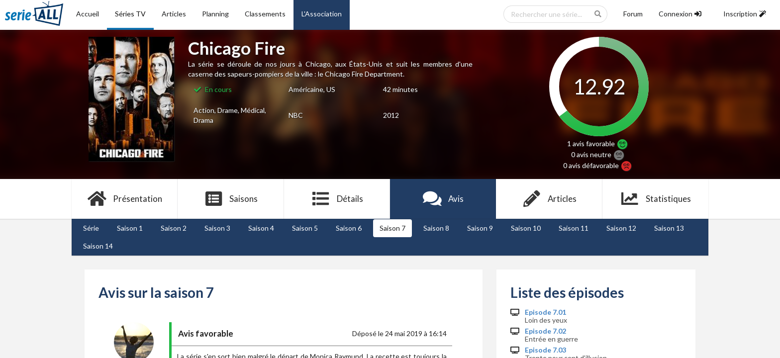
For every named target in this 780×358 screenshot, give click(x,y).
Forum (633, 13)
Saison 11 (573, 228)
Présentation (124, 198)
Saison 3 (217, 228)
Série (91, 228)
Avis (443, 198)
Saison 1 (130, 228)
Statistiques (655, 198)
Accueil (87, 13)
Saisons (231, 198)
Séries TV (130, 13)
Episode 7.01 (545, 312)
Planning (215, 13)
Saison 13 (669, 228)
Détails (337, 198)
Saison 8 (436, 228)
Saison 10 (526, 228)
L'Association (321, 13)
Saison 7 (392, 228)
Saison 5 (305, 228)
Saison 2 (174, 228)
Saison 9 (480, 228)
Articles (174, 13)
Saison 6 (349, 228)
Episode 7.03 (545, 350)
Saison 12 (621, 228)
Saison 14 (98, 246)
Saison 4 (261, 228)
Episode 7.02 (545, 331)
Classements (265, 13)
